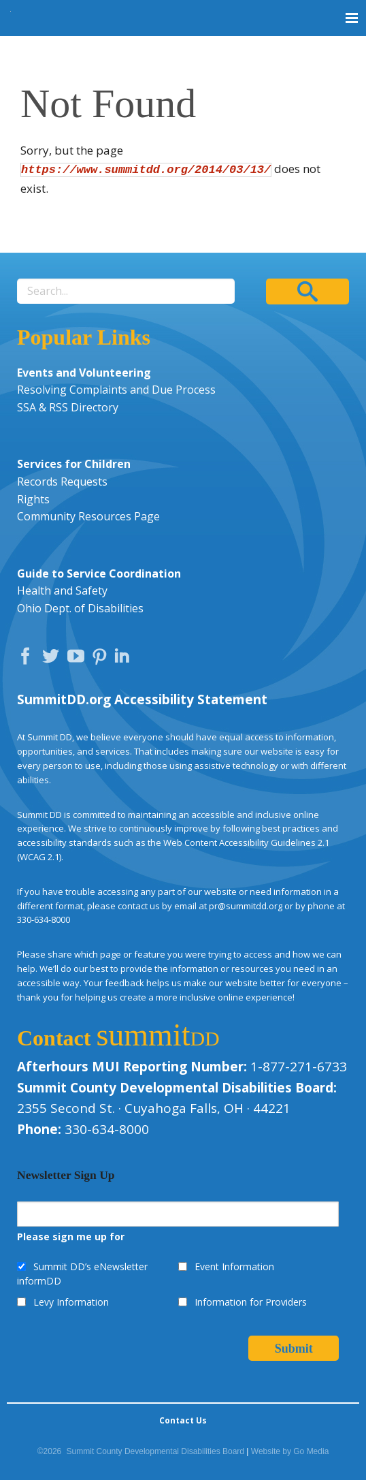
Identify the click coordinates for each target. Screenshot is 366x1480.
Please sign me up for (70, 1236)
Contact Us (183, 1420)
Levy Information (71, 1301)
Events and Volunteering (84, 372)
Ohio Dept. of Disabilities (80, 608)
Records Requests (62, 481)
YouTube (79, 659)
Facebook (28, 659)
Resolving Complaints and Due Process (116, 389)
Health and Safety (62, 590)
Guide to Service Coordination (99, 573)
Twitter (54, 659)
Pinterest (101, 659)
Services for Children (74, 463)
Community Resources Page (88, 516)
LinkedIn (124, 659)
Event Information (234, 1266)
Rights (33, 499)
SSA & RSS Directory (67, 407)
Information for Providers (251, 1301)
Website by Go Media (290, 1451)
